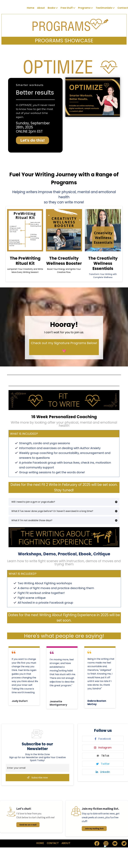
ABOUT (66, 843)
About (41, 8)
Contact (122, 8)
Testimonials (105, 8)
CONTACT (53, 843)
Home (30, 8)
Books (53, 8)
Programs (85, 8)
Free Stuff (68, 8)
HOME (40, 843)
